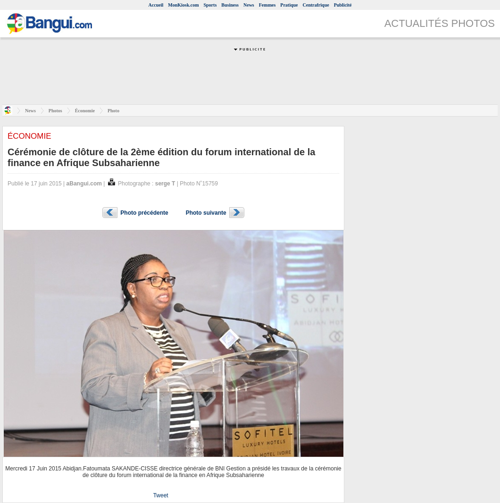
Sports (210, 5)
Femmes (267, 5)
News (248, 5)
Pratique (289, 5)
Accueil (156, 5)
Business (230, 5)
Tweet (160, 495)
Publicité (343, 5)
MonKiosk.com (183, 5)
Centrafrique (316, 5)
